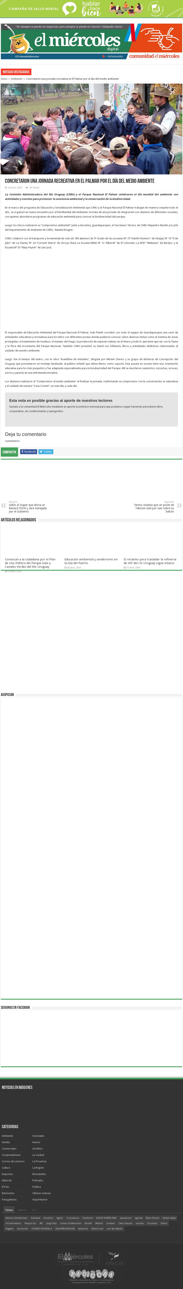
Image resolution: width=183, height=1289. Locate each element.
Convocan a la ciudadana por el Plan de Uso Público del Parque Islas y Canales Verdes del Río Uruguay (30, 563)
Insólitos (37, 1148)
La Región (38, 1167)
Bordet (88, 1223)
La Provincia (39, 1161)
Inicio (4, 78)
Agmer (60, 1218)
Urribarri (110, 1223)
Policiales (37, 1180)
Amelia (6, 1142)
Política (36, 1186)
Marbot (99, 1223)
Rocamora (88, 1218)
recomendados (13, 1223)
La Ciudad (38, 1155)
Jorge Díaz (51, 1223)
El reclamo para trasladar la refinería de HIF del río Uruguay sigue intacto (150, 561)
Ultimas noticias (41, 1193)
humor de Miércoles (70, 1223)
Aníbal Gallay (169, 1218)
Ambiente (16, 78)
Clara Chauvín (125, 1223)
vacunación (126, 1218)
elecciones (22, 1228)
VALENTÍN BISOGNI (65, 1228)
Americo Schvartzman (16, 1218)
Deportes (7, 1174)
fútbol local (97, 1228)
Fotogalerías (9, 1199)
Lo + (34, 1210)
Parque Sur (30, 1223)
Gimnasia (35, 1218)
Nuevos (22, 1210)
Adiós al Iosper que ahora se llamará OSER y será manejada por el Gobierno (30, 507)
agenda (138, 1218)
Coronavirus (72, 1218)
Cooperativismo (11, 1155)
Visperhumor (40, 1199)
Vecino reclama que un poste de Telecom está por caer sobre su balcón (153, 507)
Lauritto (140, 1223)
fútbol (164, 1223)
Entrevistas (8, 1193)
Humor (36, 1142)
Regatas (10, 1228)
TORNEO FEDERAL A (42, 1228)
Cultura (6, 1167)
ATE (41, 1223)
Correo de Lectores (13, 1161)
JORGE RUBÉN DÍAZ (106, 1218)
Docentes (152, 1223)
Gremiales (38, 1135)
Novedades (39, 1174)
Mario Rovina (152, 1218)
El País (5, 1186)
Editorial (6, 1180)
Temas (9, 1210)
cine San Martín (114, 1228)
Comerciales (9, 1148)
